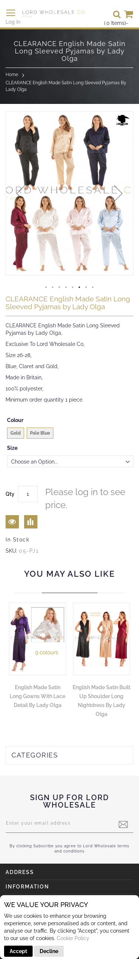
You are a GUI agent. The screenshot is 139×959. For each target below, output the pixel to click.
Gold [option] (15, 433)
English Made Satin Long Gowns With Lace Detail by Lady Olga (37, 696)
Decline (49, 951)
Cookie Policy (73, 938)
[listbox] (70, 434)
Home (12, 74)
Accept (18, 951)
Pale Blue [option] (40, 433)
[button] (21, 193)
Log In (13, 22)
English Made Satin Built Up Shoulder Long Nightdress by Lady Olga (101, 700)
